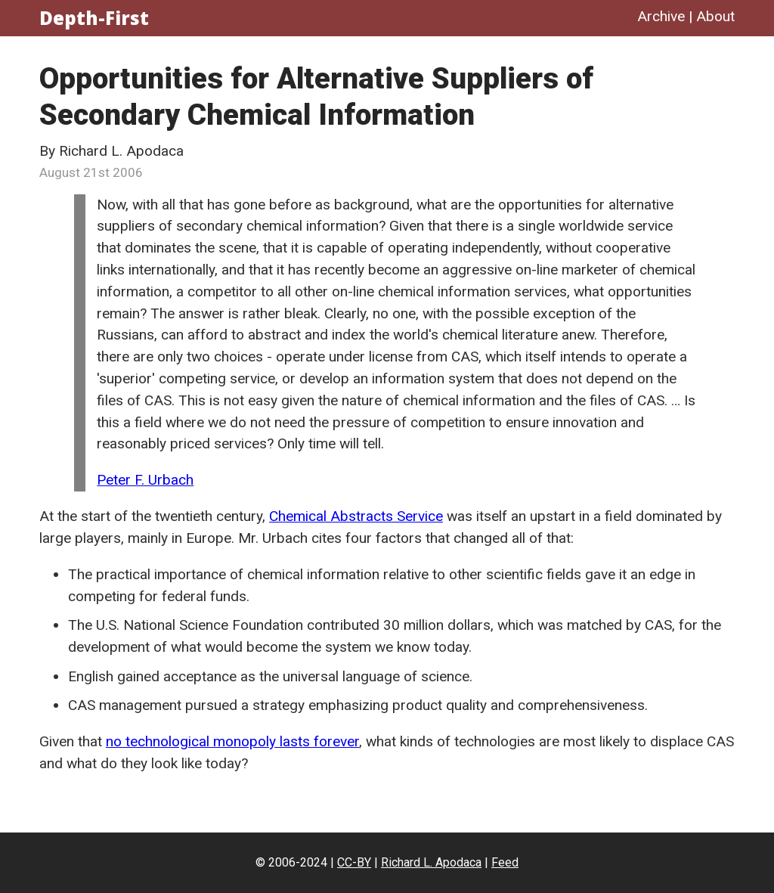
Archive (661, 16)
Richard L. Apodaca (431, 862)
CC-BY (354, 862)
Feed (505, 862)
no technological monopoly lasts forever (232, 741)
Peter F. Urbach (145, 479)
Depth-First (94, 17)
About (715, 16)
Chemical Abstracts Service (356, 516)
